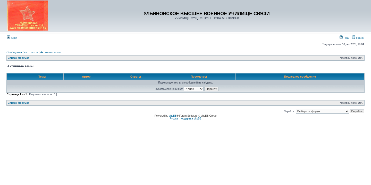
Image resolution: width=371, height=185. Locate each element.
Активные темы (50, 52)
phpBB (172, 115)
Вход (12, 37)
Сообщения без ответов (22, 52)
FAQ (344, 37)
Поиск (358, 37)
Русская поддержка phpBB (185, 118)
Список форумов (19, 58)
